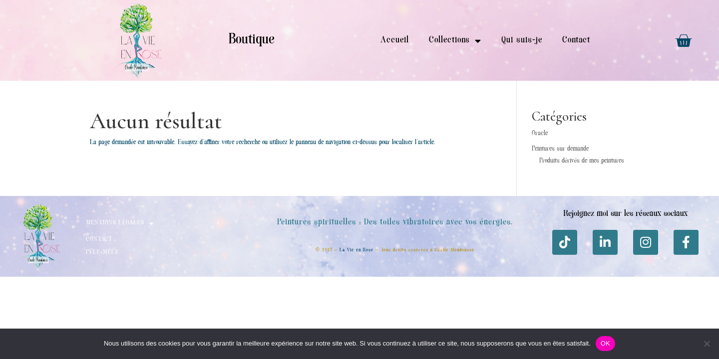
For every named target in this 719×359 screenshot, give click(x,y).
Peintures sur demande (560, 149)
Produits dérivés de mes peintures (581, 161)
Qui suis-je (521, 40)
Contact (576, 40)
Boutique (252, 40)
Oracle (540, 134)
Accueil (394, 40)
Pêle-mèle (102, 252)
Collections (455, 40)
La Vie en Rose (356, 250)
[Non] (707, 344)
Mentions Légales (120, 223)
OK (605, 343)
